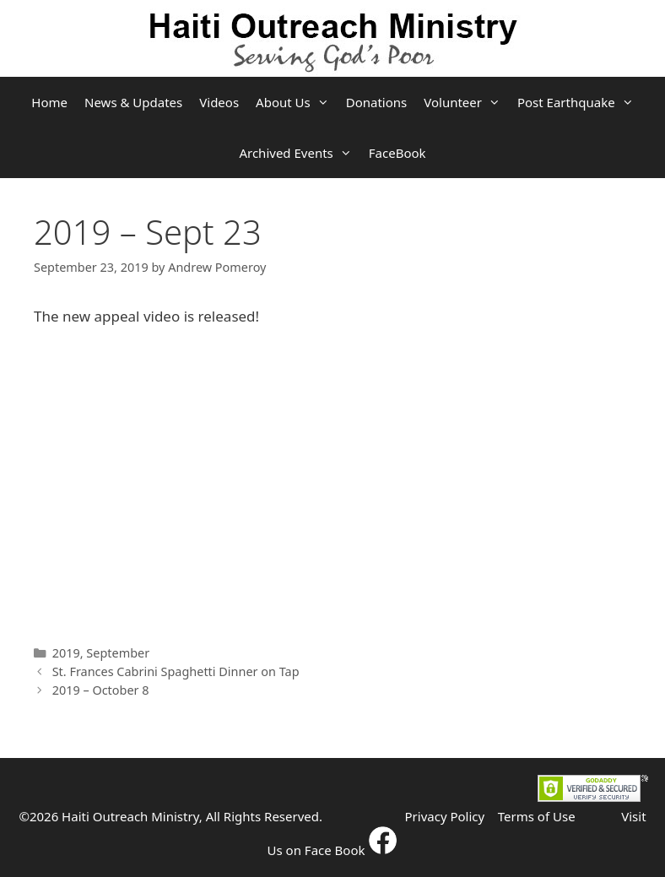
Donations (377, 102)
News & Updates (133, 102)
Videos (219, 102)
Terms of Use (537, 816)
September (117, 653)
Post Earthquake (579, 102)
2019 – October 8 (100, 690)
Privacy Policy (445, 816)
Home (49, 102)
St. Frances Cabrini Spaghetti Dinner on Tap (176, 671)
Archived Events (299, 152)
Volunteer (466, 102)
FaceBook (397, 152)
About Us (297, 102)
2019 (66, 653)
